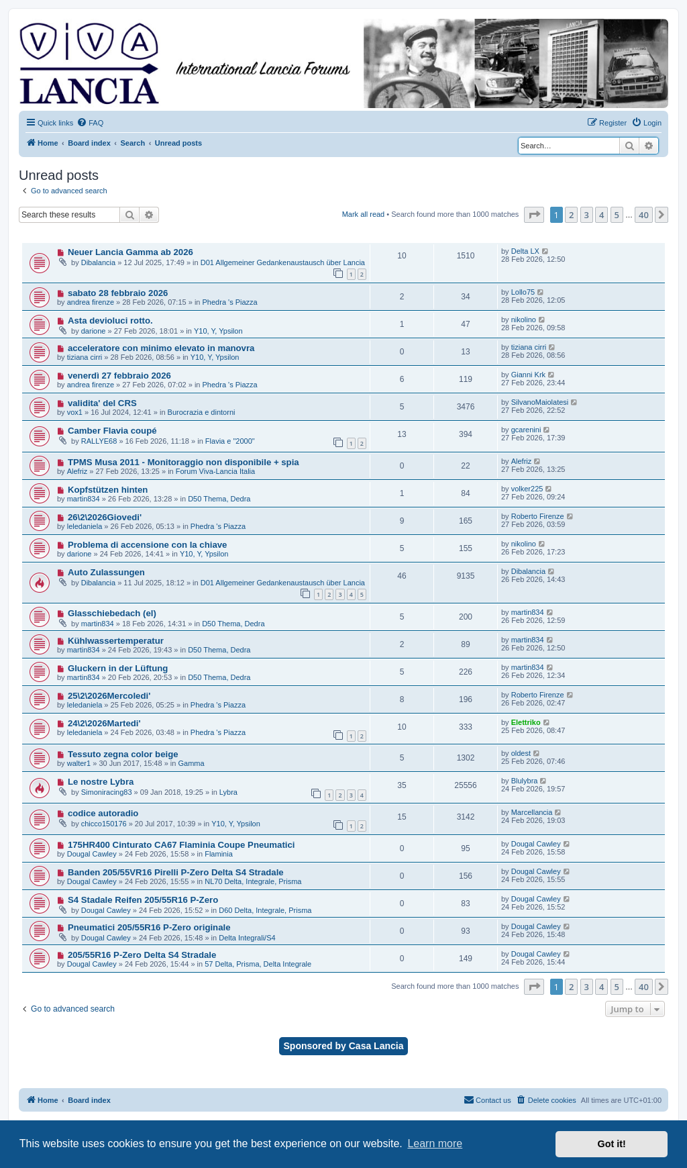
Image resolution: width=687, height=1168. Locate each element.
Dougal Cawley (92, 854)
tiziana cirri (85, 357)
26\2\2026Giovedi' (105, 517)
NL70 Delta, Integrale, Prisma (253, 881)
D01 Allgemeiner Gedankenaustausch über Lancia (283, 262)
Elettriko (526, 722)
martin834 (83, 499)
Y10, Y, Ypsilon (218, 331)
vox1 (75, 412)
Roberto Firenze (537, 516)
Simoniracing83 (106, 792)
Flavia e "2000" (230, 441)
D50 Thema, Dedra (219, 499)
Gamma (191, 763)
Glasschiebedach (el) (112, 613)
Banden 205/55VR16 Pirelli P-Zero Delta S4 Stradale (176, 872)
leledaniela (85, 526)
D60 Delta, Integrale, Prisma (265, 910)
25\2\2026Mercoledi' (109, 696)
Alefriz (77, 471)
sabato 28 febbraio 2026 (118, 293)
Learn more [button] (434, 1143)
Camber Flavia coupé (112, 431)
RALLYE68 (99, 441)
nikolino (523, 319)
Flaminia (219, 854)
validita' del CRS (102, 403)
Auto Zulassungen (106, 572)
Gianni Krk (528, 375)
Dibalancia (98, 262)
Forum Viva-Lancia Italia (215, 471)
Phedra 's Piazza (230, 302)
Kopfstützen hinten (108, 490)
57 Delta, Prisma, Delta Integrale (258, 964)
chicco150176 (104, 824)
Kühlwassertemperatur (116, 641)
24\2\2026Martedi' (104, 723)
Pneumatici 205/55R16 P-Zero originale (149, 927)
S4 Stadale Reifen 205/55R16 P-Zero (143, 900)
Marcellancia (532, 812)
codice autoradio (103, 813)
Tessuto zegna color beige (123, 754)
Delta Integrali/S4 (247, 938)
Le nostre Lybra (101, 782)
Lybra (228, 792)
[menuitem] (89, 123)
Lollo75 (523, 292)
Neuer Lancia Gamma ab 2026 (130, 252)
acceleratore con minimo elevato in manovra (161, 348)
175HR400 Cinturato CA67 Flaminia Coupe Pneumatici (181, 845)
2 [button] (571, 215)
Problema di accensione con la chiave (147, 545)
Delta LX (525, 251)
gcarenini (526, 430)
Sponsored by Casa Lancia (344, 1045)
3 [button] (586, 215)
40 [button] (644, 215)
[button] (534, 215)
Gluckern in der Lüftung (118, 668)
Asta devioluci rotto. (110, 320)
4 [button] (601, 215)
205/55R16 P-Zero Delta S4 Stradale (142, 955)
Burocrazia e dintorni (201, 412)
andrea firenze (90, 302)
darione (93, 331)
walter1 (79, 763)
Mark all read (363, 214)
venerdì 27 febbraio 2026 (119, 376)
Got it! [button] (612, 1143)
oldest (521, 753)
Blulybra (524, 781)
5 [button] (617, 215)
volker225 (527, 489)
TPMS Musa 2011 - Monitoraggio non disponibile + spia (183, 462)
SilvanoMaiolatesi (540, 402)
